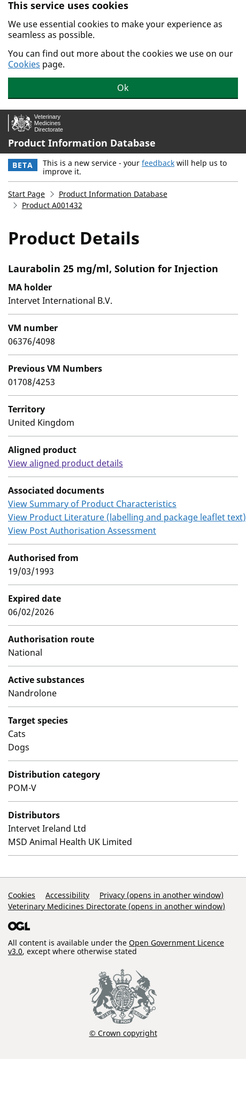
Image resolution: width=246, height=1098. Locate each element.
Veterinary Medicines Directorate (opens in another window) (116, 906)
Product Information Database (82, 142)
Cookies (24, 64)
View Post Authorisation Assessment (82, 530)
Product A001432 (52, 205)
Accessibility (67, 895)
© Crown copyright (123, 1033)
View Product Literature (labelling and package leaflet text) (127, 517)
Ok (123, 88)
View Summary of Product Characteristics (92, 504)
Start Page (26, 194)
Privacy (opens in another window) (161, 895)
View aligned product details (65, 463)
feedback (158, 163)
